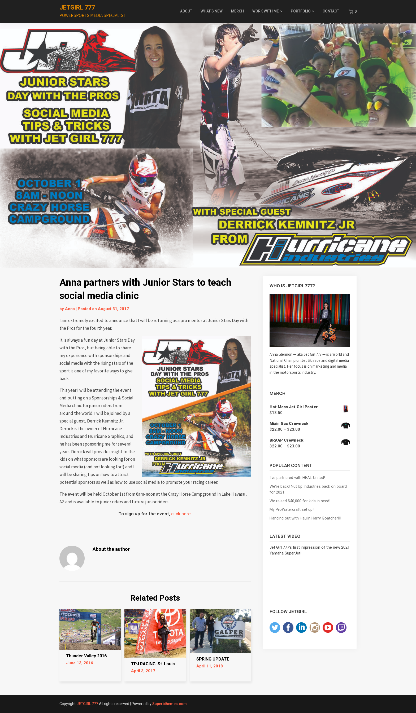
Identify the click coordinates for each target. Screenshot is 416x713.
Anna (70, 308)
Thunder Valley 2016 (86, 655)
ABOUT (186, 11)
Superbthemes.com (169, 704)
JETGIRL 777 (77, 7)
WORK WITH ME (265, 11)
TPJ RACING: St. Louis (153, 663)
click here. (181, 513)
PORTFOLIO (301, 11)
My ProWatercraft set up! (292, 509)
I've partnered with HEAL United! (297, 477)
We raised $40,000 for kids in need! (300, 501)
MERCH (237, 11)
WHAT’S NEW (212, 11)
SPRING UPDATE (212, 659)
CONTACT (331, 11)
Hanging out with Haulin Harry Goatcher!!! (305, 518)
